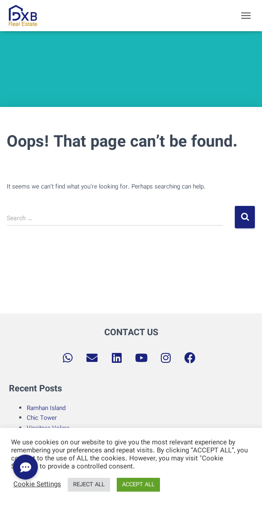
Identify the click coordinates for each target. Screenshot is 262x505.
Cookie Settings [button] (37, 485)
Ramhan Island (46, 408)
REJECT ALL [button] (89, 484)
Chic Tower (42, 418)
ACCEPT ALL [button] (138, 484)
